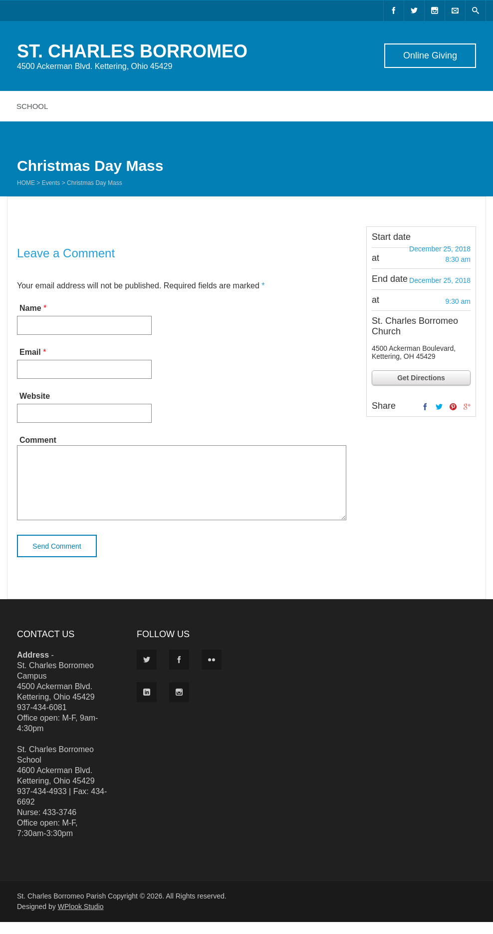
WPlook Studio (81, 919)
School (32, 106)
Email (30, 352)
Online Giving (430, 55)
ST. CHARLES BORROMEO (132, 51)
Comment (37, 440)
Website (34, 396)
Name (30, 308)
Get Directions (421, 378)
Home (26, 182)
